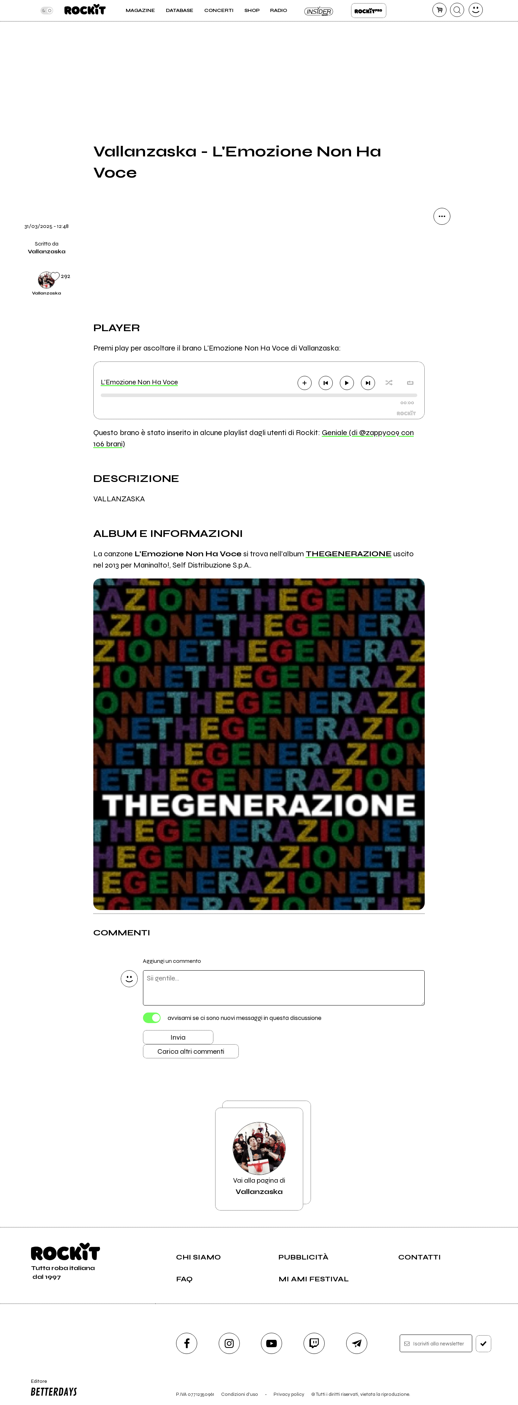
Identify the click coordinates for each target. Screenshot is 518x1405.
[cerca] (457, 10)
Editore (52, 1388)
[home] (85, 10)
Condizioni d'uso (239, 1394)
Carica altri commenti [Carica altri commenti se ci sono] (190, 1051)
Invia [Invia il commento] (178, 1037)
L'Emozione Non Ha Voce (139, 382)
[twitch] (314, 1343)
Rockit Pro (368, 10)
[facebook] (186, 1343)
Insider (319, 11)
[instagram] (229, 1343)
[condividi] (441, 216)
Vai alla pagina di (259, 1159)
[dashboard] (476, 10)
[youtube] (271, 1343)
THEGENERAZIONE (349, 553)
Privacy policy (289, 1394)
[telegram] (356, 1343)
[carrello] (439, 10)
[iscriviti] (483, 1343)
